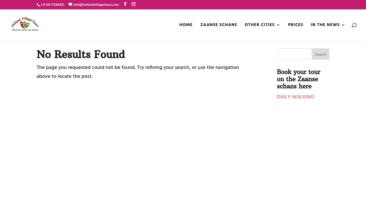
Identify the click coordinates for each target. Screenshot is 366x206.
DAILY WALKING (295, 97)
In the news (325, 25)
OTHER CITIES (260, 25)
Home (186, 25)
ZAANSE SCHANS (218, 25)
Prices (295, 25)
